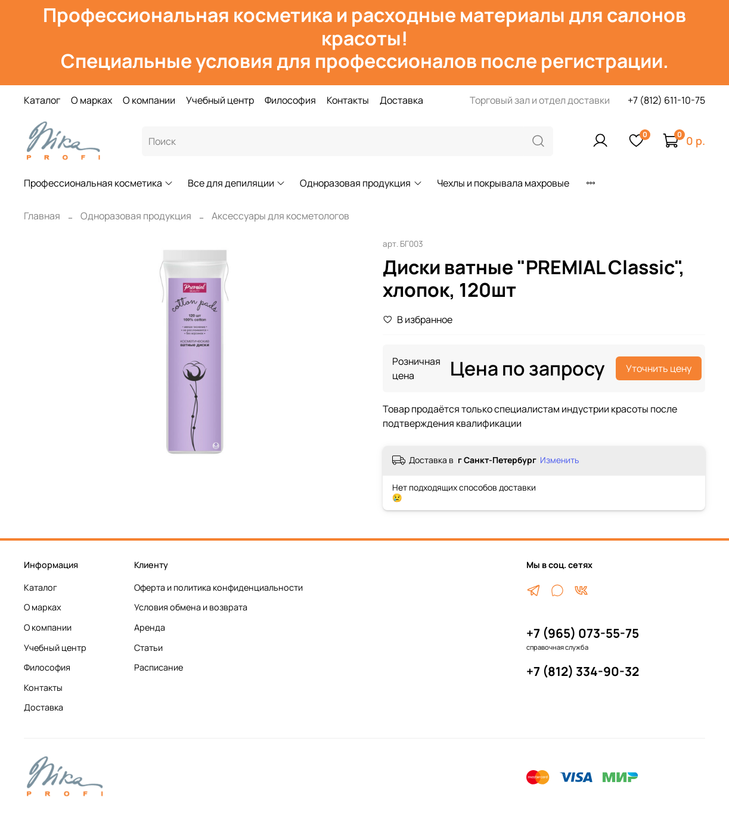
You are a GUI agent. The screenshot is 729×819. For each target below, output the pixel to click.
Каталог (42, 100)
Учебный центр (220, 100)
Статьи (148, 647)
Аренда (149, 627)
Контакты (348, 100)
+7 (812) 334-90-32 (582, 671)
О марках (91, 100)
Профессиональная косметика (98, 183)
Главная (42, 215)
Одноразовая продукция (361, 183)
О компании (149, 100)
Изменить (559, 460)
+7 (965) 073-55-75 (582, 633)
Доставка (401, 100)
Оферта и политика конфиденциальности (218, 587)
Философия (290, 100)
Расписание (158, 667)
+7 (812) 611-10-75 (666, 100)
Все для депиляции (237, 183)
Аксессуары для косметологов (280, 215)
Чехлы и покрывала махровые (503, 183)
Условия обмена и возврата (190, 607)
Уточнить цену (658, 368)
